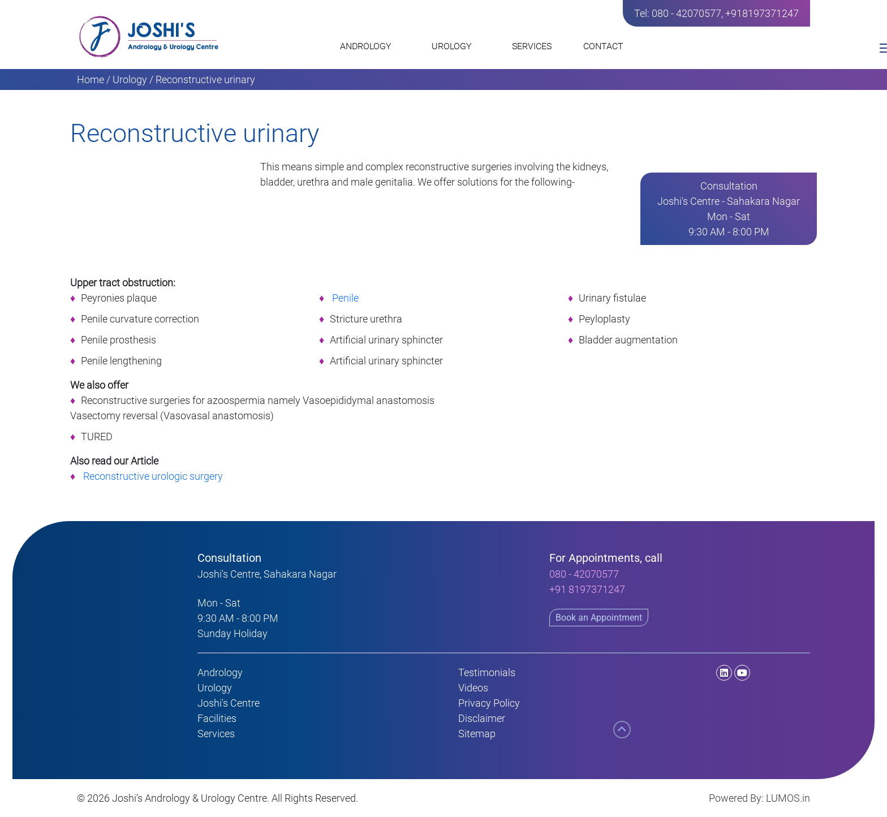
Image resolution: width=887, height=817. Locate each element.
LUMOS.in (788, 798)
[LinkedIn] (700, 672)
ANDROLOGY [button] (370, 49)
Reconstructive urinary (205, 79)
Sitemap (477, 733)
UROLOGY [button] (456, 49)
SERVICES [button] (536, 49)
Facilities (216, 718)
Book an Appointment (599, 617)
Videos (473, 688)
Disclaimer (481, 718)
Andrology (220, 672)
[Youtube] (742, 672)
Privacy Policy (489, 703)
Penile (345, 298)
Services (216, 733)
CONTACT (603, 46)
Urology (214, 688)
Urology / (133, 79)
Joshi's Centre (228, 703)
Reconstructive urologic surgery (153, 476)
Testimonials (486, 672)
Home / (93, 79)
